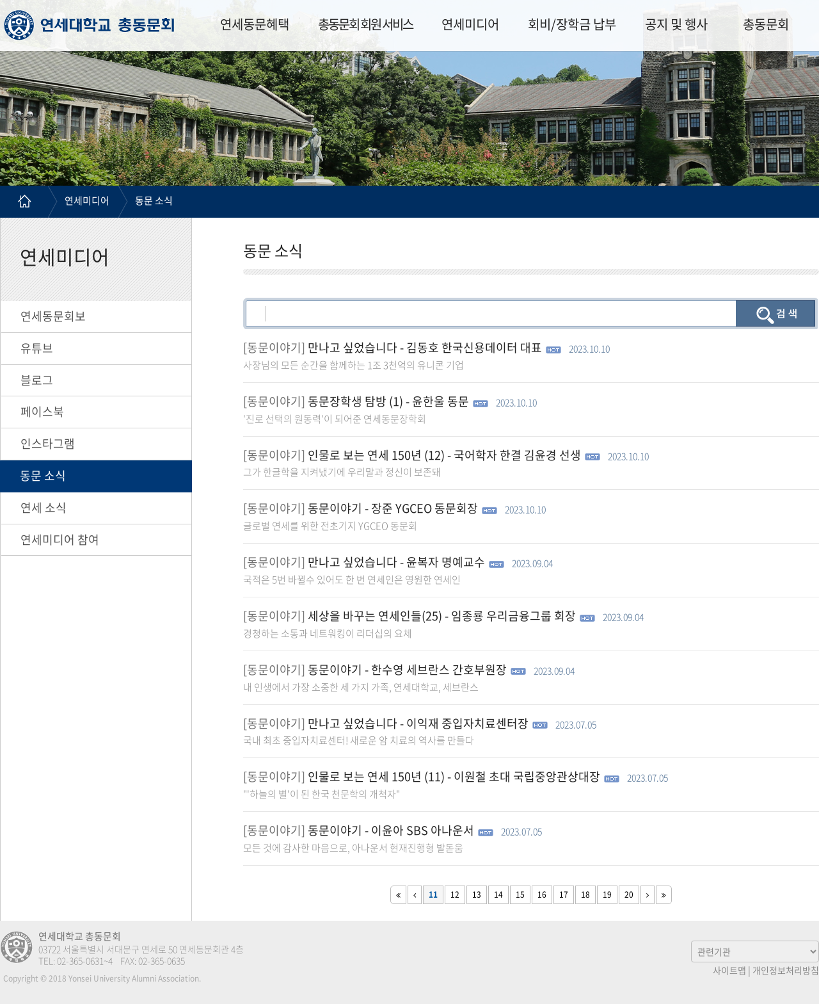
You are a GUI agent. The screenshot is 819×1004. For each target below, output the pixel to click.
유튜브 (36, 348)
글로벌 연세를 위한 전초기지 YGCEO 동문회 (330, 526)
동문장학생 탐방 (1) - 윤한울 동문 (388, 401)
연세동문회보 (53, 316)
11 (433, 894)
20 (628, 894)
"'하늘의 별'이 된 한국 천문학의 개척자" (321, 794)
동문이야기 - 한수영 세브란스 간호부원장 (407, 669)
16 (541, 894)
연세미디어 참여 (59, 539)
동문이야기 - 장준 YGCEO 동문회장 (393, 508)
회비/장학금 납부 (572, 24)
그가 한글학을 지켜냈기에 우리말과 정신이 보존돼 (342, 472)
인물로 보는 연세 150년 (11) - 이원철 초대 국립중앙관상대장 (454, 776)
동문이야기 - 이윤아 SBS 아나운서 (391, 830)
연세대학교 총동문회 (89, 25)
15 (520, 894)
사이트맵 (729, 970)
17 (563, 894)
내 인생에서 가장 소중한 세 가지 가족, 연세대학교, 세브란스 (361, 687)
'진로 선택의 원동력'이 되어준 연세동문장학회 (334, 419)
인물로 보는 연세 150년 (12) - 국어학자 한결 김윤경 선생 (444, 455)
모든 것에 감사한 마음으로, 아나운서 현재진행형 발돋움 (353, 848)
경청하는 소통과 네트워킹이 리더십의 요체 (327, 633)
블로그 (36, 380)
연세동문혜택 (254, 24)
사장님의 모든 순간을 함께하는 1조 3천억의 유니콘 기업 (353, 365)
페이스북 (42, 411)
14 (498, 894)
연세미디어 (470, 24)
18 (585, 894)
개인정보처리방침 (785, 970)
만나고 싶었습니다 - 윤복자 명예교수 (396, 562)
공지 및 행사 (676, 24)
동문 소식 (154, 200)
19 (607, 894)
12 (454, 894)
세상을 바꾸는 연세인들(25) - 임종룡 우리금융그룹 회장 (442, 615)
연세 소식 (43, 507)
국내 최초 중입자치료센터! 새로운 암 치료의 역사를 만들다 (358, 740)
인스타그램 (47, 443)
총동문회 (766, 24)
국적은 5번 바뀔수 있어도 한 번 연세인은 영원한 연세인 (352, 579)
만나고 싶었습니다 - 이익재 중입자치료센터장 (418, 723)
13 (476, 894)
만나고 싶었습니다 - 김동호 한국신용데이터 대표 (425, 347)
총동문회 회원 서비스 (365, 24)
